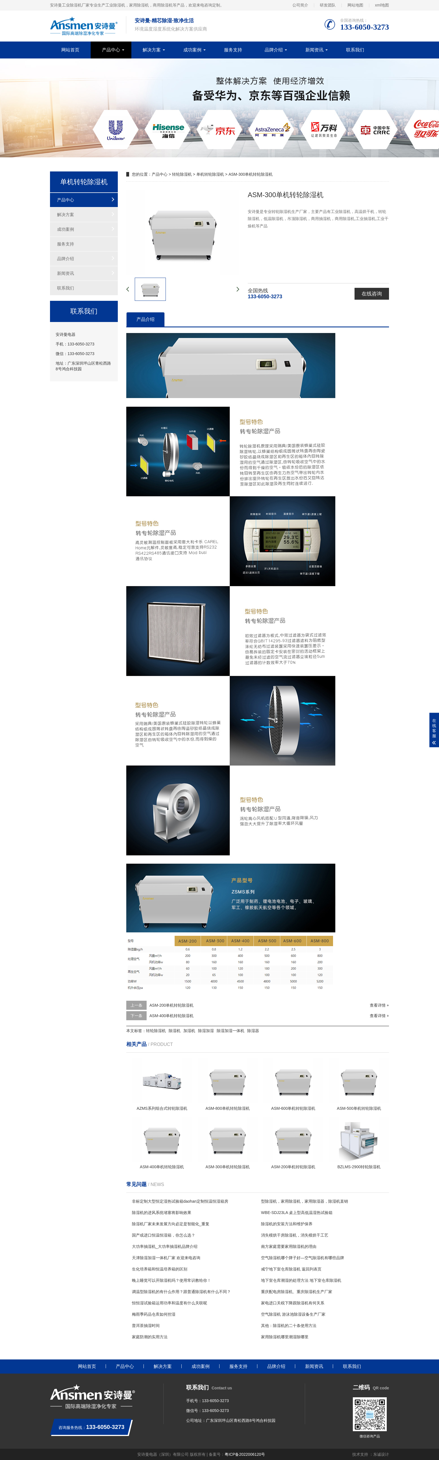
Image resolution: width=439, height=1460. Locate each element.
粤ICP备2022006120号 (245, 1454)
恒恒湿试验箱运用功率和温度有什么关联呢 (169, 1303)
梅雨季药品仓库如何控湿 (153, 1314)
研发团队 (328, 5)
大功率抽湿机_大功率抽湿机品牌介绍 (164, 1246)
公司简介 (300, 5)
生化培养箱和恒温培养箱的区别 (159, 1269)
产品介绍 (145, 319)
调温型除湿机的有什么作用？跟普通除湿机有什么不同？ (181, 1291)
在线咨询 (372, 294)
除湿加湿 (206, 1030)
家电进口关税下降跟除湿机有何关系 (292, 1303)
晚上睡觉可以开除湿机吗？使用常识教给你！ (171, 1280)
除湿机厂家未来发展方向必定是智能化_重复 (170, 1224)
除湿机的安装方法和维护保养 (286, 1224)
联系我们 (355, 49)
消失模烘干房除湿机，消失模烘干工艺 (294, 1235)
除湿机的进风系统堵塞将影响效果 (161, 1212)
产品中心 (111, 49)
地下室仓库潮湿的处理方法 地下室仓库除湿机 (301, 1280)
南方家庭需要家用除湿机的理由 (288, 1246)
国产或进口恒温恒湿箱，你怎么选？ (163, 1235)
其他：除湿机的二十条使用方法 (288, 1325)
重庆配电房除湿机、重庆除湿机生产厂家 (296, 1291)
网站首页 (70, 49)
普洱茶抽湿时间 (146, 1325)
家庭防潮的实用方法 (150, 1337)
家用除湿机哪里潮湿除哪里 (284, 1337)
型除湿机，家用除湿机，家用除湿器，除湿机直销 (304, 1201)
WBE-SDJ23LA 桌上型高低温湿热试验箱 (296, 1212)
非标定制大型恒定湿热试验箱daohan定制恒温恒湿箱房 (180, 1201)
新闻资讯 (314, 49)
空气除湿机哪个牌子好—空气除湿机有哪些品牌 (302, 1258)
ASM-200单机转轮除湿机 (171, 1005)
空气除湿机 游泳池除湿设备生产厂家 (293, 1314)
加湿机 (189, 1030)
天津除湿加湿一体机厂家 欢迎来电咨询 (166, 1258)
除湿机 (175, 1030)
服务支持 (233, 49)
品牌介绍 (274, 49)
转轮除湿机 (182, 174)
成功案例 (192, 49)
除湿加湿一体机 (230, 1030)
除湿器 (253, 1030)
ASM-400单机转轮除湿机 (171, 1015)
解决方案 (152, 49)
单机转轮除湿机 (210, 174)
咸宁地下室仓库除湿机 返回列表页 (291, 1269)
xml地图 (382, 5)
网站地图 (355, 5)
